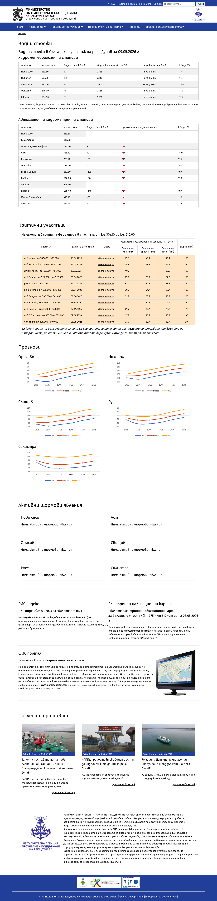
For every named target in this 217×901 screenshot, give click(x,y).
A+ (109, 3)
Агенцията (37, 27)
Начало (19, 27)
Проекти (134, 27)
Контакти (145, 3)
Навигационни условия (67, 27)
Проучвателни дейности (105, 27)
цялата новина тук (63, 792)
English (158, 3)
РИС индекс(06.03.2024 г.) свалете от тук (50, 611)
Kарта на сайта (127, 3)
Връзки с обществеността (164, 27)
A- (114, 3)
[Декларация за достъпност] (161, 896)
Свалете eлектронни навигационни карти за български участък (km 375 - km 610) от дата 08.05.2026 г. (153, 615)
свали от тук (106, 258)
